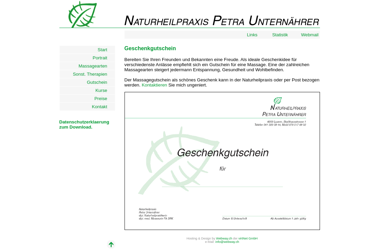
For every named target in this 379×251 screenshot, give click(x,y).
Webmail (310, 34)
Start (106, 49)
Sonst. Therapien (93, 74)
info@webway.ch (227, 242)
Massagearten (96, 66)
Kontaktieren (154, 85)
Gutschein (100, 82)
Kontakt (103, 106)
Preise (103, 98)
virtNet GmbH (248, 238)
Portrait (103, 57)
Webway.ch (224, 238)
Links (253, 34)
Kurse (104, 90)
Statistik (280, 34)
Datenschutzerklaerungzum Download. (84, 124)
